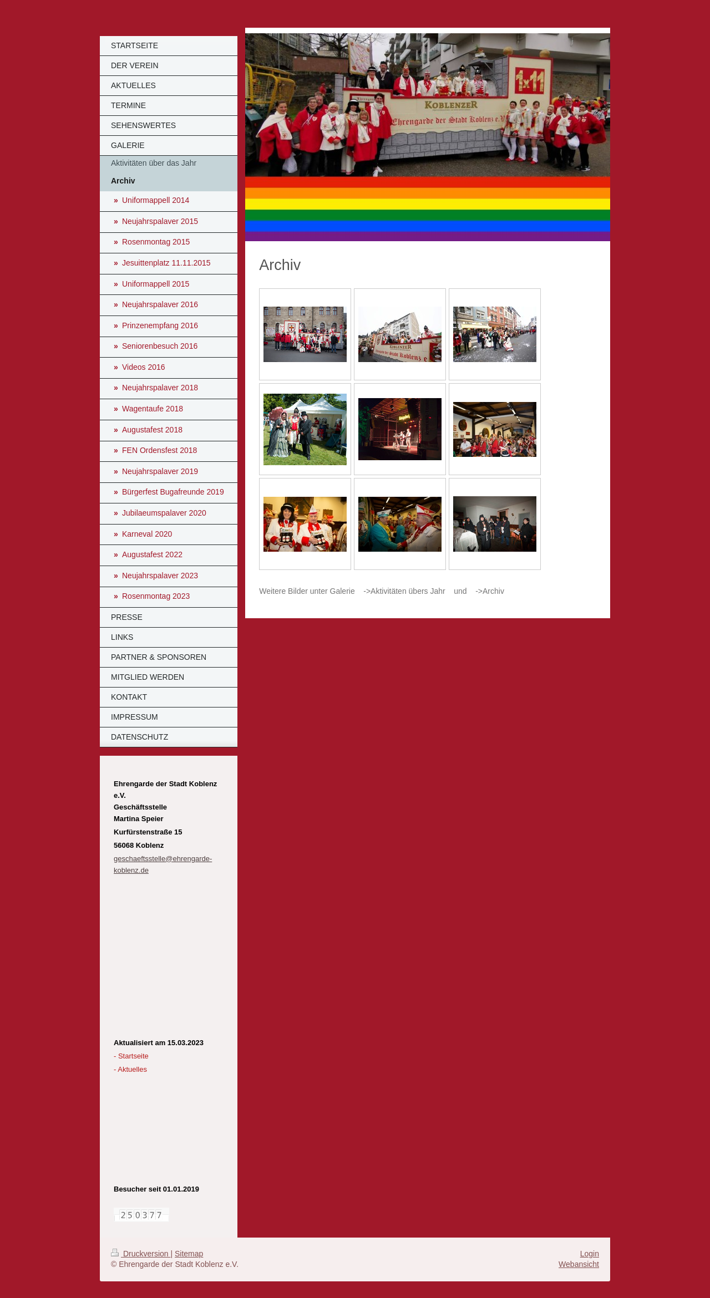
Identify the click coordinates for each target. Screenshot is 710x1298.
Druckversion (140, 1253)
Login (589, 1253)
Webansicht (579, 1264)
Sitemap (189, 1253)
